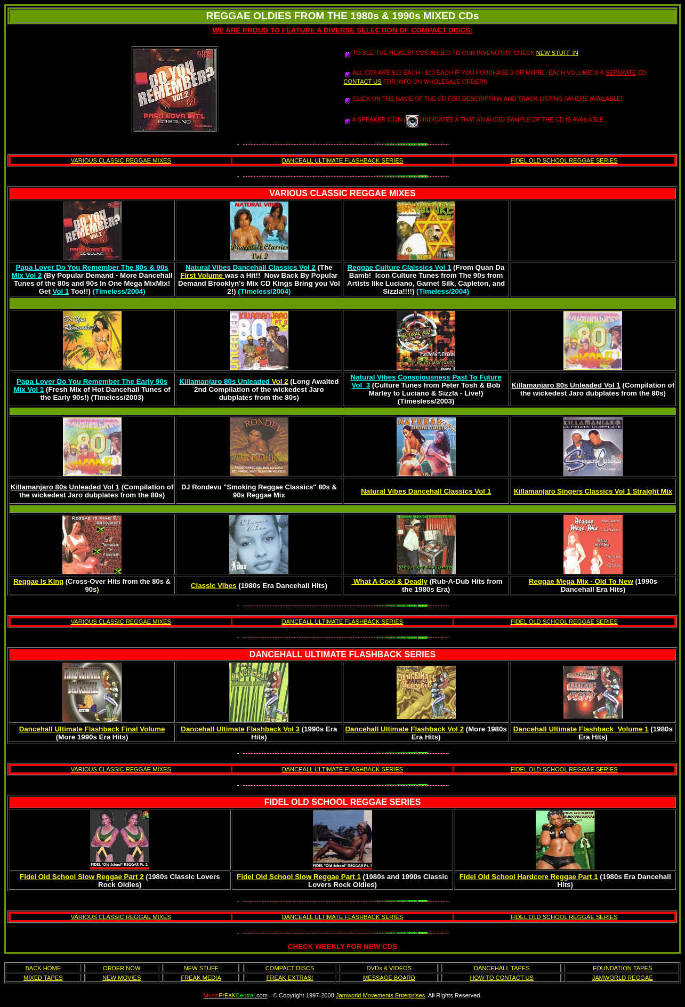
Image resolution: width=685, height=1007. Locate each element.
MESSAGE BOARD (389, 977)
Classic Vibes (214, 586)
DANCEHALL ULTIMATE (297, 654)
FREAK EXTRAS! (290, 977)
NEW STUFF (201, 968)
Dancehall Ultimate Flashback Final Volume (92, 729)
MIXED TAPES (43, 977)
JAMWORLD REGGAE (622, 977)
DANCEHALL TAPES (502, 968)
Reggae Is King (38, 581)
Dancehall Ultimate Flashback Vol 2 (404, 729)
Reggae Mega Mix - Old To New (581, 581)
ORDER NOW (121, 968)
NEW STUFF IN (557, 53)
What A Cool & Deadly (389, 581)
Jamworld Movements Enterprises (380, 995)
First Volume (202, 275)
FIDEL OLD (286, 802)
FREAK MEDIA (201, 977)
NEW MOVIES (121, 977)
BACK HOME (43, 968)
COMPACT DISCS (290, 968)
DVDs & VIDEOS (389, 968)
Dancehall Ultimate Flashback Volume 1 (581, 729)
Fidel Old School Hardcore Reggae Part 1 (529, 877)
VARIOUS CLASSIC (308, 193)
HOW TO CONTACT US (502, 977)
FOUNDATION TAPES (622, 968)
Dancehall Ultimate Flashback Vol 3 (240, 729)
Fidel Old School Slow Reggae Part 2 (82, 877)
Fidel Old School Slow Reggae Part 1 (299, 877)
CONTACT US (363, 81)
